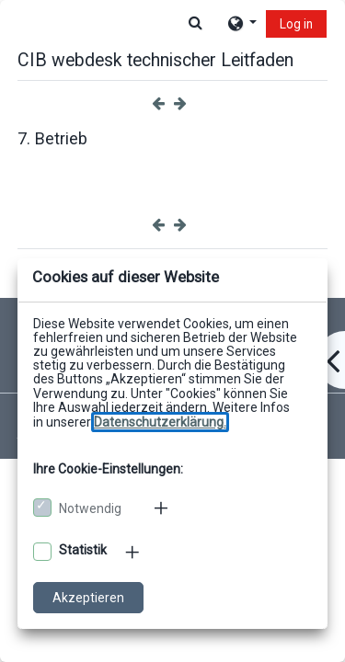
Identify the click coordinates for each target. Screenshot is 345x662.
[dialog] (172, 331)
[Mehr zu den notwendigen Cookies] (163, 507)
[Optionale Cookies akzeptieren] (42, 551)
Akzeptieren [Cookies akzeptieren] (88, 597)
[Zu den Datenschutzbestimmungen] (160, 422)
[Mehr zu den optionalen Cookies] (133, 552)
